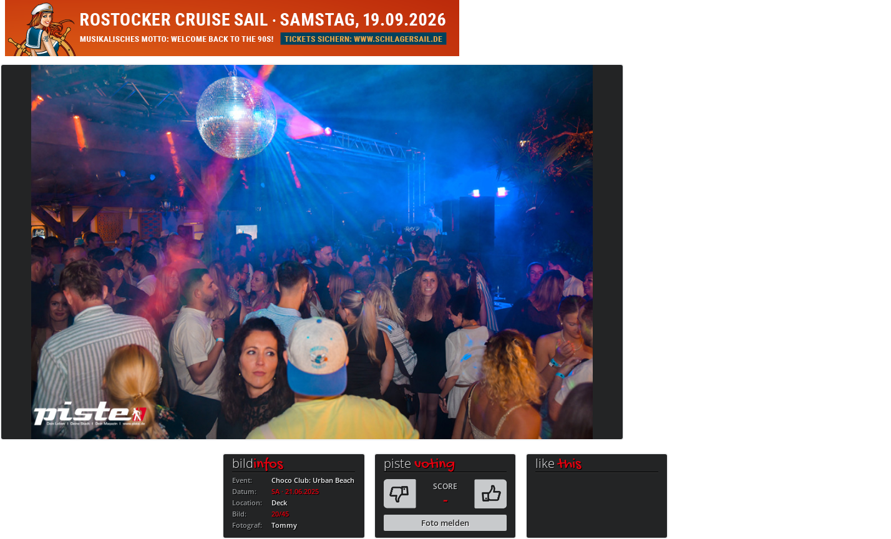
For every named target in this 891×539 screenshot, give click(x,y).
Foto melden (445, 522)
